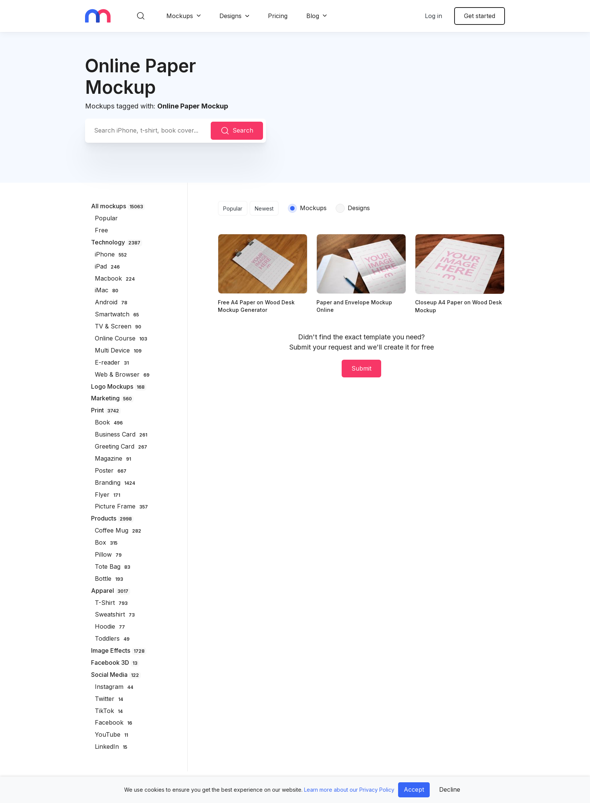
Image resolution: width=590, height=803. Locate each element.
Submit (361, 368)
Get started (479, 16)
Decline (449, 789)
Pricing (277, 16)
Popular (232, 208)
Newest (264, 208)
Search (236, 130)
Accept (414, 789)
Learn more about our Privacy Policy (349, 789)
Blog (312, 16)
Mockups (179, 16)
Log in (433, 16)
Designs (230, 16)
